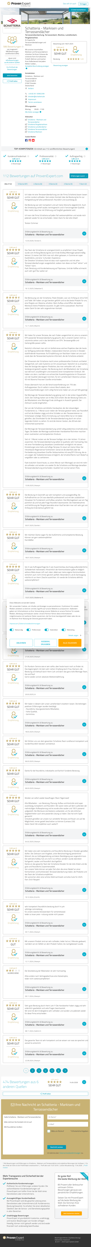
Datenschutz (58, 1240)
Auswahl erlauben (45, 643)
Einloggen (83, 4)
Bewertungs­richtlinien (61, 1238)
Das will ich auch (69, 3)
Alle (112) (8, 184)
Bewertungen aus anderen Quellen (12, 61)
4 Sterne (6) (38, 184)
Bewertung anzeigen (60, 79)
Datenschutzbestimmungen (29, 623)
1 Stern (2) (83, 184)
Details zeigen (73, 635)
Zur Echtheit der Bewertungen (12, 68)
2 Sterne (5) (68, 184)
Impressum (14, 623)
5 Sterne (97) (22, 184)
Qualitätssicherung (74, 1238)
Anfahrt (31, 88)
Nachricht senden (56, 1147)
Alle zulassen (70, 642)
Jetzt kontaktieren (78, 10)
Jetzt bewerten (12, 75)
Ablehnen (21, 642)
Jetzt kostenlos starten (71, 1213)
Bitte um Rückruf (57, 1131)
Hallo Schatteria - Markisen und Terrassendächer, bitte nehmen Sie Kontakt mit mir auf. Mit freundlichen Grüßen (23, 1135)
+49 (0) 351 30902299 (36, 93)
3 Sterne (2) (53, 184)
